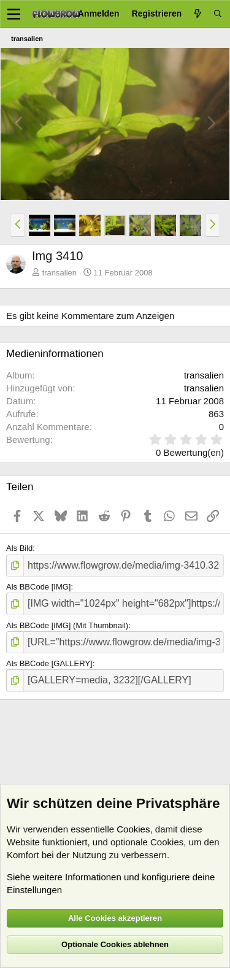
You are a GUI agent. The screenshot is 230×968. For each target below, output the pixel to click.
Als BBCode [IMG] (38, 586)
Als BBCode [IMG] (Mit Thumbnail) (67, 625)
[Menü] (13, 14)
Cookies (133, 829)
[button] (17, 225)
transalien (59, 272)
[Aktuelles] (197, 13)
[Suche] (218, 13)
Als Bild (19, 548)
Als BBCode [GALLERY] (49, 663)
